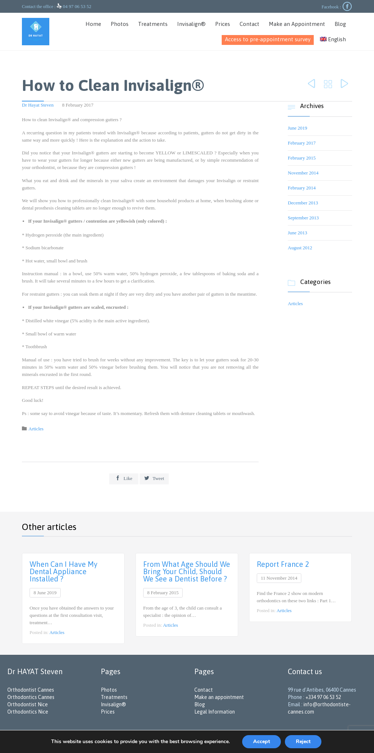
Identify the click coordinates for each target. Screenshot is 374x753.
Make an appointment (219, 697)
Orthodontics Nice (27, 712)
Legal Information (214, 712)
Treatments (114, 697)
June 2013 (297, 232)
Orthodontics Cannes (30, 697)
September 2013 (303, 217)
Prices (108, 712)
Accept (261, 741)
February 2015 (302, 158)
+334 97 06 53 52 (323, 697)
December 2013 (303, 202)
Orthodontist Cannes (30, 690)
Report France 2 (283, 564)
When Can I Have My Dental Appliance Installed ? (64, 571)
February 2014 (302, 188)
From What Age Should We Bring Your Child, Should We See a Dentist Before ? (186, 571)
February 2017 (302, 143)
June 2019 (297, 128)
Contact (203, 690)
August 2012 (300, 247)
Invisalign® (113, 704)
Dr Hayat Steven (38, 105)
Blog (199, 704)
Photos (109, 690)
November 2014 (303, 173)
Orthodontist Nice (27, 704)
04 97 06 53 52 (77, 6)
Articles (35, 428)
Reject (303, 741)
